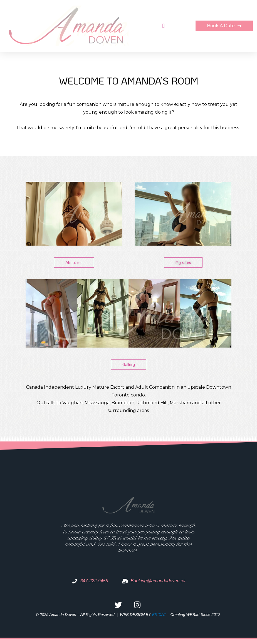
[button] (162, 26)
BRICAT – (161, 614)
